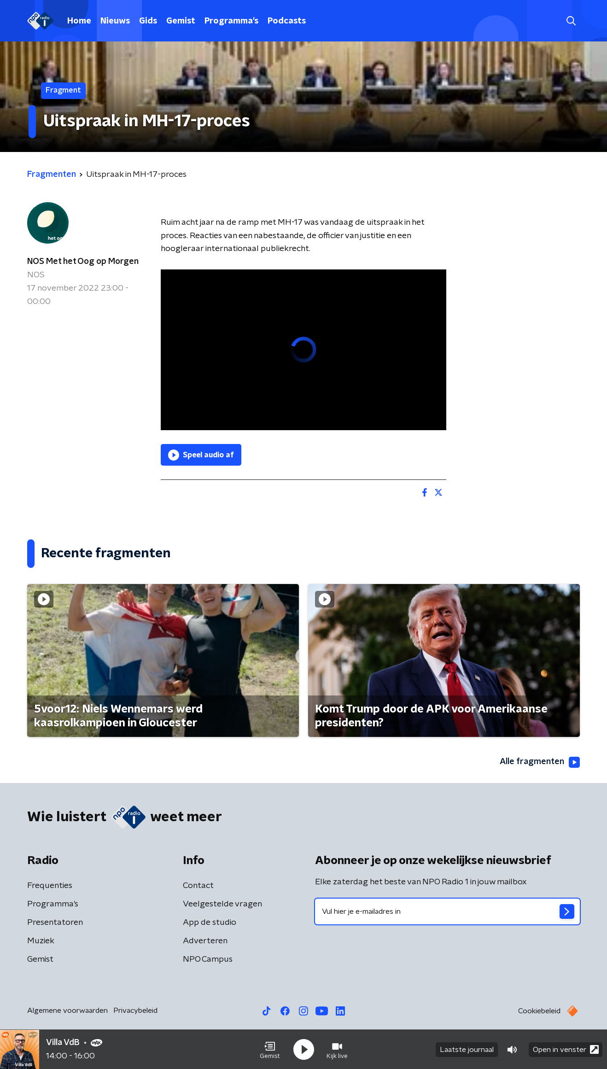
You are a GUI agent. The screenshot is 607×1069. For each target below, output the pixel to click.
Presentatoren (55, 922)
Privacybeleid (135, 1010)
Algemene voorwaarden (67, 1010)
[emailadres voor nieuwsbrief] (447, 911)
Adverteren (205, 941)
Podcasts (287, 21)
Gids (148, 21)
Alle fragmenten (540, 762)
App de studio (209, 922)
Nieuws (115, 21)
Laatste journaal (467, 1049)
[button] (270, 1049)
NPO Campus (208, 959)
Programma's (231, 21)
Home (79, 21)
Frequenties (49, 886)
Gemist (180, 21)
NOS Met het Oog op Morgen (83, 261)
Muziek (40, 941)
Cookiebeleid (539, 1011)
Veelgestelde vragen (222, 904)
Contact (198, 886)
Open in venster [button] (566, 1049)
